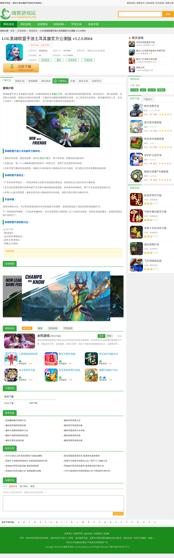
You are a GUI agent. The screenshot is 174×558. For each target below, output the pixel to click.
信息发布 (88, 533)
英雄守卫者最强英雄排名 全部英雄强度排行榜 (26, 461)
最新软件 (141, 3)
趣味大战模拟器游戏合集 (16, 435)
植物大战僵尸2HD (108, 370)
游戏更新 (150, 3)
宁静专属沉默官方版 (155, 211)
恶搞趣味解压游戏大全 (15, 420)
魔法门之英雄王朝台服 (146, 59)
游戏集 (106, 533)
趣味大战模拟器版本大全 (16, 430)
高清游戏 (72, 60)
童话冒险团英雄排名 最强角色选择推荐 (82, 456)
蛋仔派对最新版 (153, 122)
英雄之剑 (140, 67)
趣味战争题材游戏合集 (15, 425)
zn (40, 55)
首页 (12, 31)
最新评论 (13, 486)
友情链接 (98, 533)
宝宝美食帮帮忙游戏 (69, 370)
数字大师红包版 (67, 354)
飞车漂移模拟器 (153, 260)
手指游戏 (88, 60)
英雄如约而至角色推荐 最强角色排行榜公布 (84, 466)
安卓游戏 (22, 31)
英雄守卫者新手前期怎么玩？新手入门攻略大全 (85, 461)
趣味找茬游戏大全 (72, 420)
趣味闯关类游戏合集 (73, 425)
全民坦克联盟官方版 (145, 42)
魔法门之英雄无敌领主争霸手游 (150, 51)
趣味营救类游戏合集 (73, 440)
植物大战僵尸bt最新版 (156, 171)
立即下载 (33, 403)
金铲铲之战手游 (153, 155)
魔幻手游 (58, 94)
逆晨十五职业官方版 (155, 228)
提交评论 (118, 514)
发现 (32, 486)
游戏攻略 (58, 24)
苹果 (109, 336)
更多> (120, 336)
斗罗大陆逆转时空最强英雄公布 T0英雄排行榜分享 (87, 471)
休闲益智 (22, 363)
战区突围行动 (151, 244)
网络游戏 (8, 24)
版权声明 (78, 533)
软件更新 (160, 3)
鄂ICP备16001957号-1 (119, 547)
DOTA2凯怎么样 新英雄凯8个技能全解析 (23, 456)
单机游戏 (25, 24)
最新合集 (170, 3)
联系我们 (68, 533)
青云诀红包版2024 (108, 354)
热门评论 (24, 486)
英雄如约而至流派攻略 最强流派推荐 (22, 466)
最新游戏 (131, 3)
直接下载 (44, 158)
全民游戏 (45, 60)
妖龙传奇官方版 (153, 195)
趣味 (59, 60)
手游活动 (76, 24)
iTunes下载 (9, 403)
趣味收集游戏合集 (72, 435)
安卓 (101, 336)
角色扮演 (33, 31)
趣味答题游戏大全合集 (74, 430)
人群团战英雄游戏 (28, 354)
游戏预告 (42, 24)
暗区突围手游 (151, 106)
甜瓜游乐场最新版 (154, 138)
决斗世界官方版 (27, 370)
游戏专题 (93, 24)
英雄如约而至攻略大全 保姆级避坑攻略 (23, 471)
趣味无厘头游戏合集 (14, 440)
